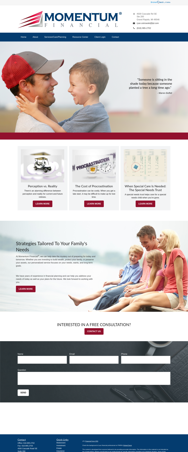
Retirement (61, 443)
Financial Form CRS (91, 441)
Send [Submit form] (23, 393)
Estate (59, 448)
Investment (61, 445)
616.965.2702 (29, 443)
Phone (124, 354)
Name (20, 354)
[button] (24, 37)
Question (22, 370)
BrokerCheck (127, 445)
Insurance (60, 451)
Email (72, 354)
